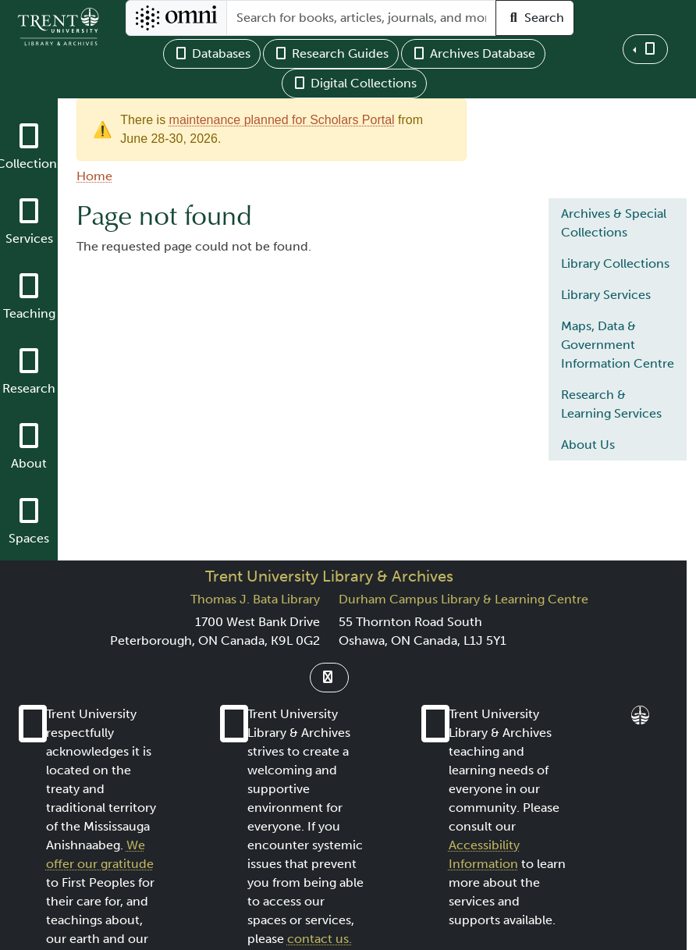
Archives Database (473, 53)
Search (535, 17)
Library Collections (615, 263)
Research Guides (331, 53)
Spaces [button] (29, 538)
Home (94, 176)
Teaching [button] (29, 313)
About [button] (29, 463)
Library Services (606, 294)
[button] (645, 49)
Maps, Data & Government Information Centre (617, 344)
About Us (588, 444)
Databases (211, 53)
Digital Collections (354, 83)
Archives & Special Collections (613, 223)
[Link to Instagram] (329, 677)
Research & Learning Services (611, 404)
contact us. (319, 938)
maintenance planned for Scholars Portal (282, 119)
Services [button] (29, 238)
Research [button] (28, 388)
